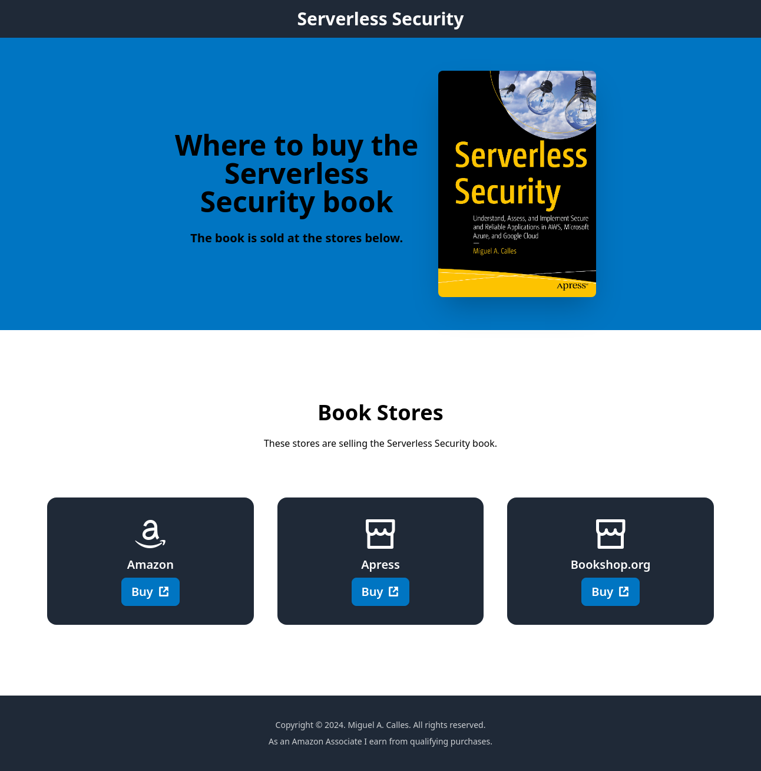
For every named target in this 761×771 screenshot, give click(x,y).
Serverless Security (380, 18)
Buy (150, 592)
